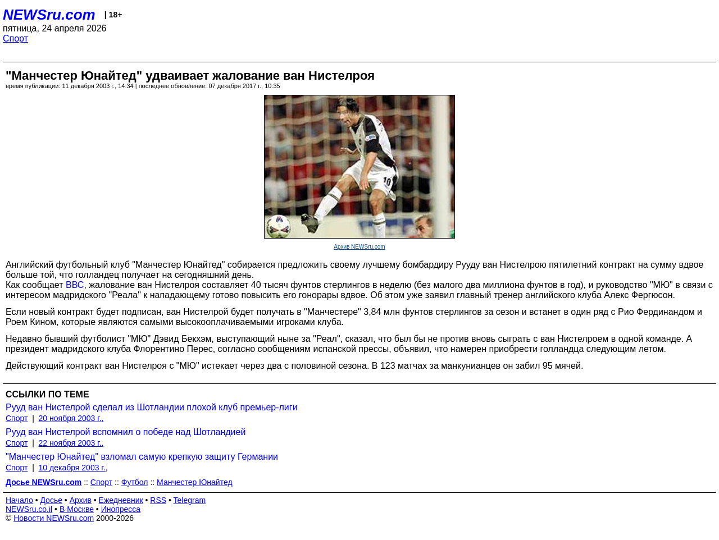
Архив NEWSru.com (359, 247)
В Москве (77, 509)
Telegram (190, 500)
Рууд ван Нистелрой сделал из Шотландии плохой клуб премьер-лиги (152, 407)
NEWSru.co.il (29, 509)
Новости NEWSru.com (53, 518)
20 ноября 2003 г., (71, 418)
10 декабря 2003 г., (73, 467)
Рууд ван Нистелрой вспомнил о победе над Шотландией (125, 432)
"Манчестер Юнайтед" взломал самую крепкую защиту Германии (142, 456)
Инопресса (121, 509)
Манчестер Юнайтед (195, 482)
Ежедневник (121, 500)
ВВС (75, 285)
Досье (51, 500)
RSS (158, 500)
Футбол (134, 482)
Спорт (15, 38)
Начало (19, 500)
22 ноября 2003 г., (71, 442)
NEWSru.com (49, 14)
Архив (81, 500)
